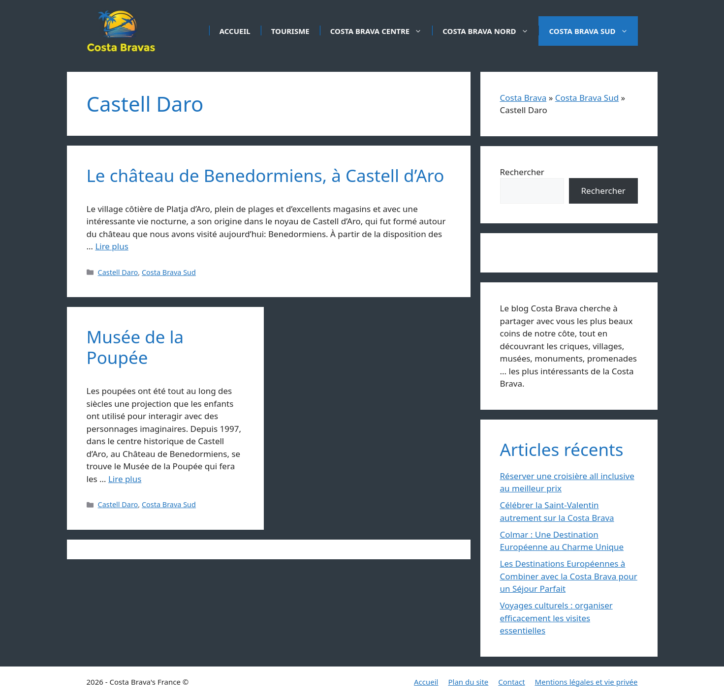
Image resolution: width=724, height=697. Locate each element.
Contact (511, 682)
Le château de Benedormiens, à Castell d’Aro (265, 175)
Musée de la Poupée (135, 347)
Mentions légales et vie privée (586, 682)
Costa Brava (523, 97)
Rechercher (522, 172)
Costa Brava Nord (490, 31)
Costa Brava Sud (593, 31)
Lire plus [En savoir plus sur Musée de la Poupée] (124, 479)
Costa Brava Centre (381, 31)
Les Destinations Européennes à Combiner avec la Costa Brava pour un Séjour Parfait (568, 576)
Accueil (235, 31)
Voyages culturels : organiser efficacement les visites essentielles (556, 618)
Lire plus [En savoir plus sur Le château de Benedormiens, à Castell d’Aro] (111, 246)
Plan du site (468, 682)
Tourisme (290, 31)
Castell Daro (118, 272)
